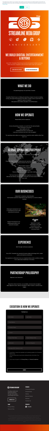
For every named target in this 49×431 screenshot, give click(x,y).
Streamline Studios (30, 389)
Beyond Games (29, 396)
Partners (27, 398)
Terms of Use (11, 409)
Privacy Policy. (5, 4)
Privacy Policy (25, 359)
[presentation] (17, 364)
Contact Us (28, 400)
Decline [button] (27, 7)
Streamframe (28, 391)
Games (27, 393)
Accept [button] (22, 7)
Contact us (11, 399)
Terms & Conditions (34, 359)
